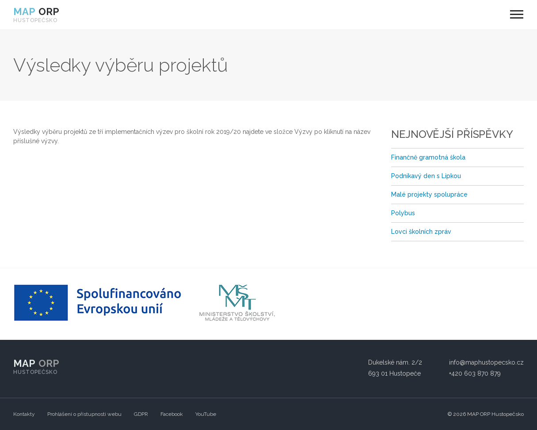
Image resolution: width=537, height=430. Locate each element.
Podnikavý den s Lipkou (426, 175)
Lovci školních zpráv (421, 231)
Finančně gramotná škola (428, 157)
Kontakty (24, 414)
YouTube (205, 414)
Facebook (171, 414)
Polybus (403, 213)
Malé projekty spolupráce (429, 194)
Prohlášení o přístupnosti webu (84, 414)
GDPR (141, 414)
